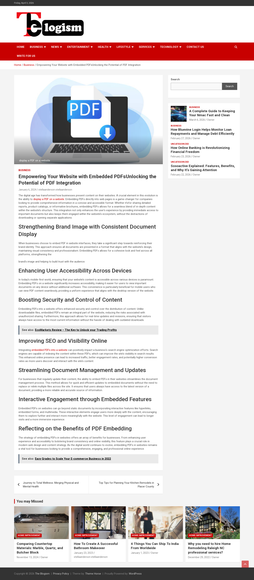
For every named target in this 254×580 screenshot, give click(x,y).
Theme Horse (93, 573)
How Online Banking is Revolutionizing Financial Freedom (200, 150)
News (55, 47)
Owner (210, 119)
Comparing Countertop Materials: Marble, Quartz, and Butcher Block (40, 548)
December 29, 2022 (199, 557)
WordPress (135, 573)
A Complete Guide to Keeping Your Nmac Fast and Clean (212, 113)
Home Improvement (29, 535)
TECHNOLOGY (169, 47)
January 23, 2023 (83, 552)
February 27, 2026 (181, 138)
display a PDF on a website (48, 199)
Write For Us (26, 56)
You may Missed (30, 501)
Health (103, 47)
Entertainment (78, 47)
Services (145, 47)
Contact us (195, 47)
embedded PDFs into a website (49, 350)
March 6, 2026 (197, 119)
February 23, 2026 (181, 156)
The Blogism (42, 573)
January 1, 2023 (140, 552)
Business (36, 47)
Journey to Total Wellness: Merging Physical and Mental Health (51, 484)
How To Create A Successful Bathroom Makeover (96, 546)
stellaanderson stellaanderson (55, 189)
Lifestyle (124, 47)
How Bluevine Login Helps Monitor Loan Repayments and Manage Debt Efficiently (202, 132)
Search (230, 86)
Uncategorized (180, 144)
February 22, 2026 (181, 174)
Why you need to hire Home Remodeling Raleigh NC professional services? (209, 548)
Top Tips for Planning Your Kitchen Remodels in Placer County (126, 484)
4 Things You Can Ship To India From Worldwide (155, 546)
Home (21, 47)
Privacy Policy (61, 573)
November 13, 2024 (27, 557)
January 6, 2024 (27, 189)
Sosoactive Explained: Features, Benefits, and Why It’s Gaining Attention (203, 168)
